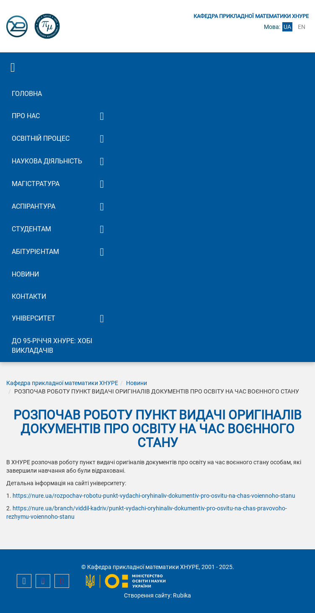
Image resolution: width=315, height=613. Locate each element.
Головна (27, 94)
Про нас (26, 116)
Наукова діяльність (47, 161)
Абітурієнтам (35, 252)
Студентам (31, 229)
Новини (25, 274)
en (301, 26)
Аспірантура (33, 206)
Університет (33, 318)
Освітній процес (41, 138)
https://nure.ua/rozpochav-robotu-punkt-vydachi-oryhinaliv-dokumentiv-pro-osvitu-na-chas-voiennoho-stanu (154, 495)
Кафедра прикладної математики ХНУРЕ (62, 383)
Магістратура (35, 184)
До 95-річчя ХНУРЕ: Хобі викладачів (52, 345)
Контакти (29, 296)
